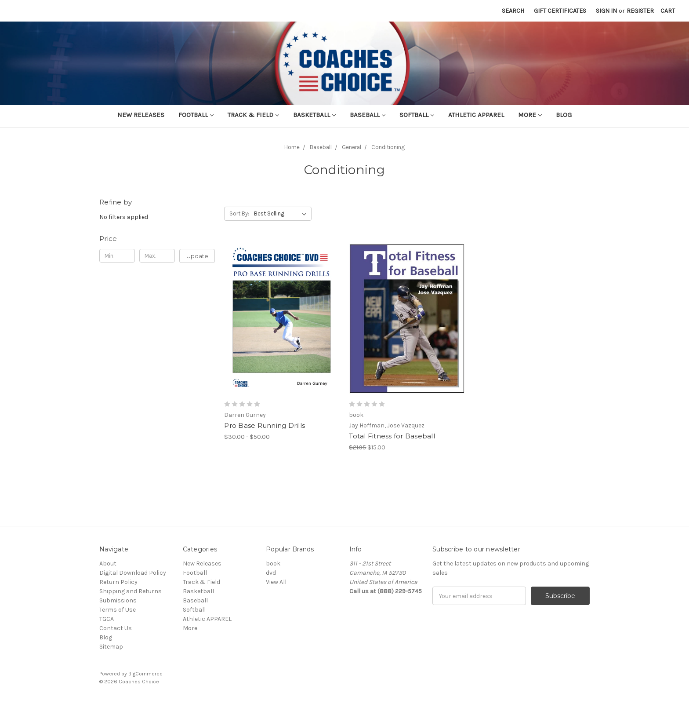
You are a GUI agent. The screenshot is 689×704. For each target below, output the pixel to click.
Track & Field (253, 115)
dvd (271, 572)
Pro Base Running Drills (264, 425)
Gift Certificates (560, 11)
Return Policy (118, 582)
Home (292, 147)
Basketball (314, 115)
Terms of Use (117, 609)
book (273, 563)
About (107, 563)
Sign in (606, 11)
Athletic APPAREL (476, 115)
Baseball (367, 115)
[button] (157, 238)
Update (197, 255)
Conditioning (388, 147)
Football (196, 115)
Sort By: (239, 213)
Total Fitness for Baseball (392, 436)
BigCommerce (145, 674)
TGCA (106, 619)
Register (640, 11)
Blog (564, 115)
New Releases (140, 115)
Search (513, 11)
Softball (416, 115)
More (530, 115)
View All (276, 582)
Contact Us (115, 628)
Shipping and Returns (130, 591)
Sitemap (111, 646)
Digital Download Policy (132, 572)
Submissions (118, 600)
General (351, 147)
